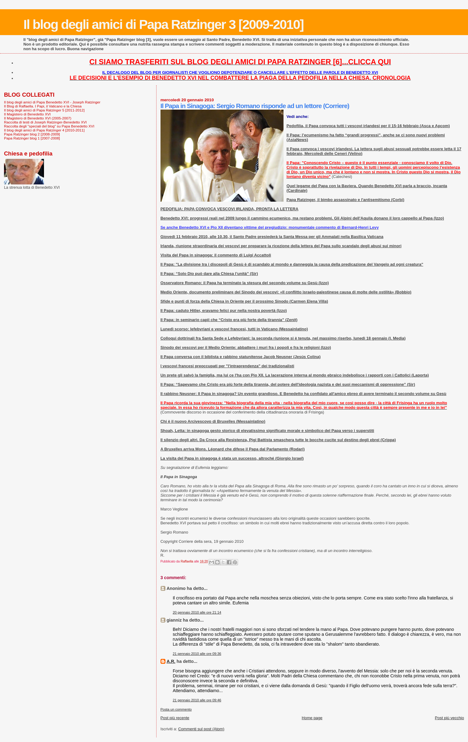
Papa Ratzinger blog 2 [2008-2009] (32, 134)
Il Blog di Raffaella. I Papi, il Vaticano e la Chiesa (42, 106)
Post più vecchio (449, 718)
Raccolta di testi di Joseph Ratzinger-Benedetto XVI (45, 122)
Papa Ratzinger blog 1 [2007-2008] (32, 138)
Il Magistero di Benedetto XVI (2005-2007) (37, 118)
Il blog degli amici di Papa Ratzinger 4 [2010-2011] (44, 130)
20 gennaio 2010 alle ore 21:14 (197, 612)
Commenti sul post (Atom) (201, 729)
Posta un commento (176, 709)
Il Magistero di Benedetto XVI (27, 114)
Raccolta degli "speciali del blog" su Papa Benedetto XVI (49, 126)
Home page (312, 718)
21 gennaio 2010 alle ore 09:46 (197, 700)
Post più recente (175, 718)
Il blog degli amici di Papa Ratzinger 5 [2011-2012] (44, 110)
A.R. (171, 661)
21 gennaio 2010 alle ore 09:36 (197, 653)
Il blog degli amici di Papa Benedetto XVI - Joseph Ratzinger (52, 102)
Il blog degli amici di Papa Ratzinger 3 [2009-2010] (163, 24)
